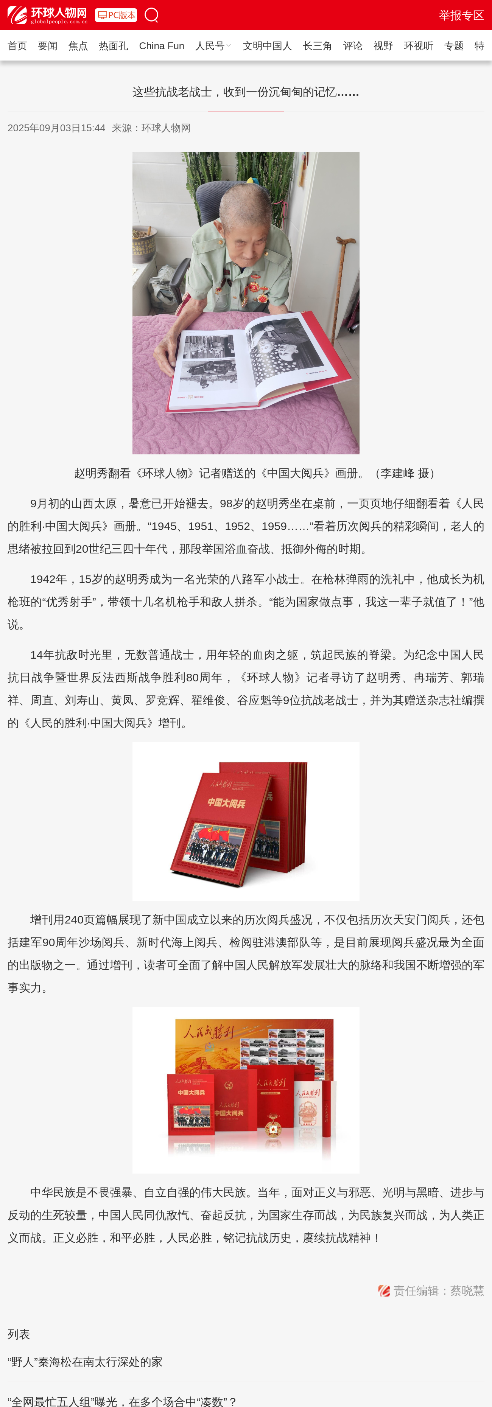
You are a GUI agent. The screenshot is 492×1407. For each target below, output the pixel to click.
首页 (17, 45)
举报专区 (461, 15)
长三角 (317, 45)
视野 (383, 45)
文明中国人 (267, 45)
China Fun (161, 45)
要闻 (48, 45)
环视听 (418, 45)
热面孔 (113, 45)
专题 (454, 45)
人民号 (213, 45)
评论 (353, 45)
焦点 (78, 45)
